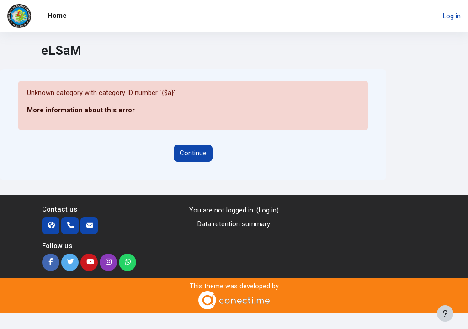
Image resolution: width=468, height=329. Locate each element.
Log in (452, 16)
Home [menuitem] (57, 15)
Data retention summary (233, 224)
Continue (193, 153)
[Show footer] (445, 313)
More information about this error (81, 110)
